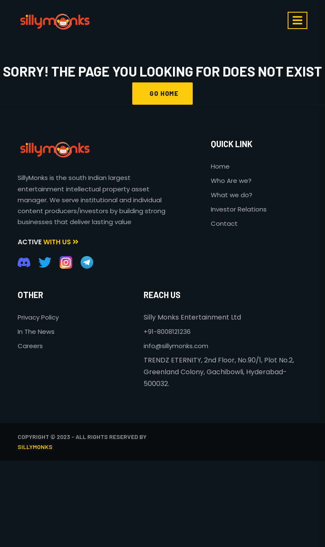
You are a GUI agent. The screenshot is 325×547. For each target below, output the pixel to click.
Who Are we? (231, 180)
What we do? (231, 194)
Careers (30, 345)
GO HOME (162, 93)
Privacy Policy (38, 317)
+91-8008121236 (167, 331)
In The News (36, 331)
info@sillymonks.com (176, 345)
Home (220, 166)
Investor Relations (239, 209)
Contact (224, 223)
